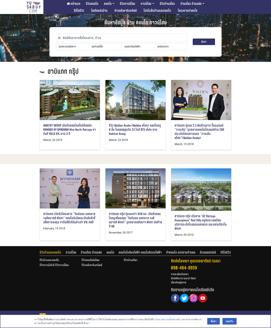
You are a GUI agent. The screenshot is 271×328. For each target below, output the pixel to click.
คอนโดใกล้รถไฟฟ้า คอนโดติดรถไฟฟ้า (140, 252)
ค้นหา (204, 42)
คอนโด (108, 3)
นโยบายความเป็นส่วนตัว (167, 319)
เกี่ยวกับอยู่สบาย (178, 282)
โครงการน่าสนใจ (187, 10)
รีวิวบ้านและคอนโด (50, 252)
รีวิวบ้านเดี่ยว (167, 3)
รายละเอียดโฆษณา (180, 274)
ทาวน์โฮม (146, 3)
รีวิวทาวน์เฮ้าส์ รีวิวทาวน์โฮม (54, 265)
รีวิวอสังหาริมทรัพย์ (92, 265)
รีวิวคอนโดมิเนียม (91, 260)
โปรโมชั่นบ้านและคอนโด (157, 10)
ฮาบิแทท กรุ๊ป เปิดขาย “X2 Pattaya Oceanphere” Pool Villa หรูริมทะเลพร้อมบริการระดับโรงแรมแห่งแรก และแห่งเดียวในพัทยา (201, 222)
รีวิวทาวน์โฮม (127, 3)
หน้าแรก (73, 3)
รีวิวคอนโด (92, 3)
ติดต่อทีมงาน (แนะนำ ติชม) (183, 278)
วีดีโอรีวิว (79, 10)
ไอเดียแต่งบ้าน (99, 10)
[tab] (53, 252)
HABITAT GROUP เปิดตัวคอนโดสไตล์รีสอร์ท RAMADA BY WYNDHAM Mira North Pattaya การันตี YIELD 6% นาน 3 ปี (69, 129)
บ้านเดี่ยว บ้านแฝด (191, 3)
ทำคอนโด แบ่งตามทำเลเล (180, 252)
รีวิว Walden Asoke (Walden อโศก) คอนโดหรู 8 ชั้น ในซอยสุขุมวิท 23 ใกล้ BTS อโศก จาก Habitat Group (135, 129)
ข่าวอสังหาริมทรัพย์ (125, 10)
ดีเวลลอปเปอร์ (208, 252)
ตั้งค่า (86, 323)
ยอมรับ (229, 321)
